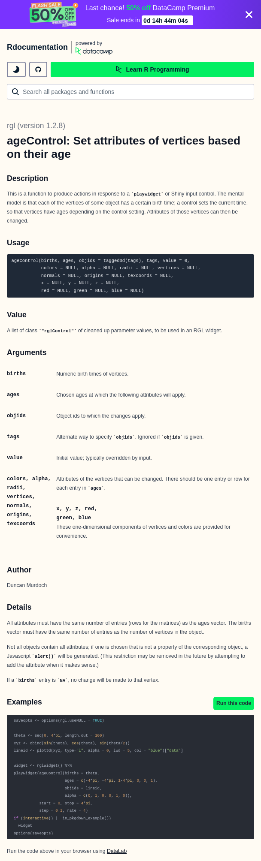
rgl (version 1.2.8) (36, 125)
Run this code (233, 703)
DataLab (117, 851)
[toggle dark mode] (16, 69)
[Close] (249, 14)
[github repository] (38, 69)
